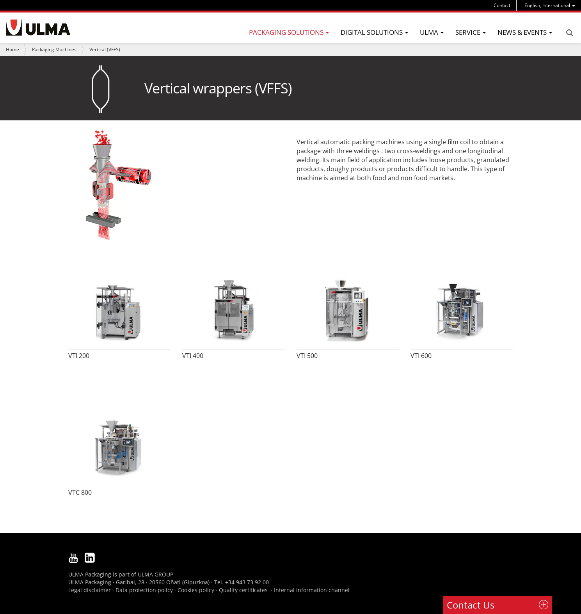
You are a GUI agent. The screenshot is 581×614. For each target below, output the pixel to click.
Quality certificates (243, 590)
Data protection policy (144, 590)
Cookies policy (196, 590)
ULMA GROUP (155, 574)
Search (569, 33)
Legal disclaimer (89, 590)
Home (12, 49)
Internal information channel (312, 590)
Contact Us (470, 604)
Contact (502, 5)
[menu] (549, 5)
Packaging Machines (54, 49)
